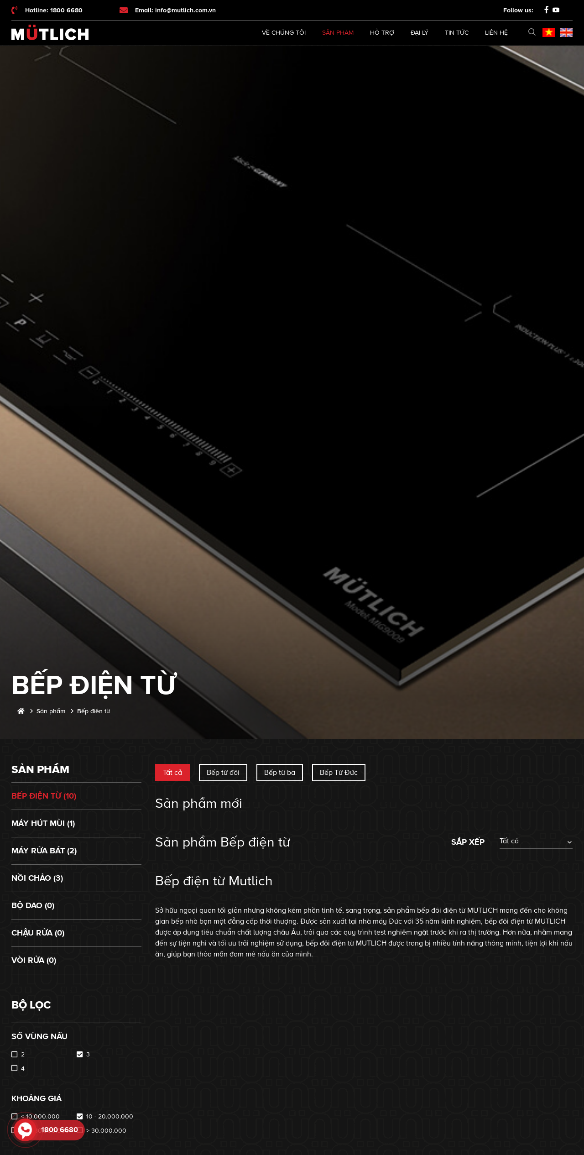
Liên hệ (496, 33)
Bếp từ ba (279, 772)
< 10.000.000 (40, 1116)
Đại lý (419, 33)
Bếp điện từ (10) (43, 796)
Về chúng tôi (284, 33)
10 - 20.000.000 (109, 1116)
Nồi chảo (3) (37, 878)
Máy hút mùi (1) (43, 823)
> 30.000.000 (106, 1130)
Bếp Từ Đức (339, 772)
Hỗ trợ (382, 33)
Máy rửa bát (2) (44, 851)
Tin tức (457, 33)
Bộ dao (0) (32, 905)
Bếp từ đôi (223, 772)
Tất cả (172, 772)
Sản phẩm (338, 33)
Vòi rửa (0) (33, 960)
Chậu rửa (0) (37, 933)
